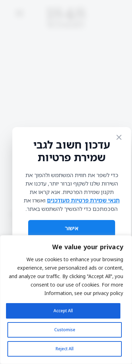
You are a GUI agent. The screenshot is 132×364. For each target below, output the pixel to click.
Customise (64, 330)
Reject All (65, 349)
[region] (66, 299)
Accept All (63, 311)
